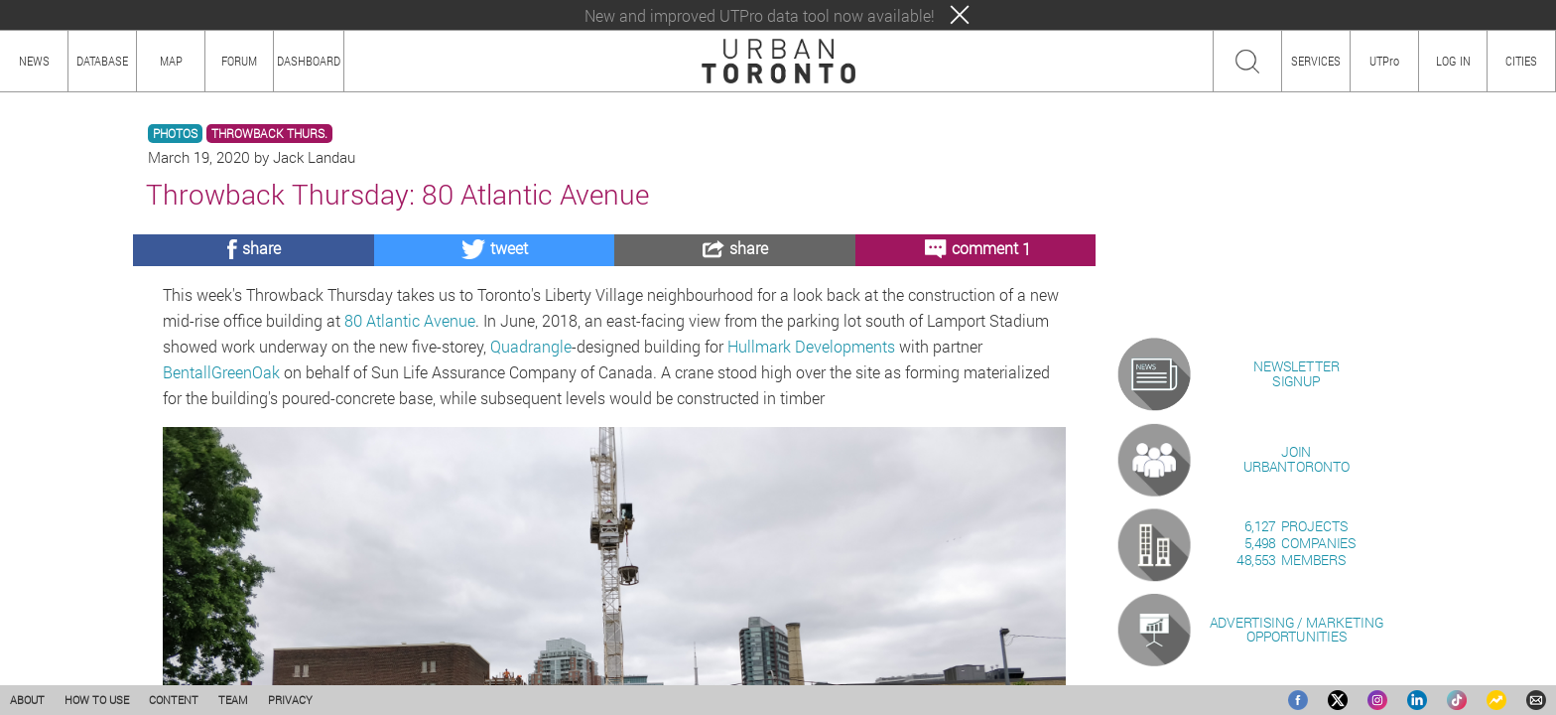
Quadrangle (531, 346)
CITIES (1521, 61)
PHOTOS (175, 133)
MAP (171, 61)
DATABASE (102, 61)
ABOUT (27, 699)
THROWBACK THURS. (269, 133)
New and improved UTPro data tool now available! (759, 15)
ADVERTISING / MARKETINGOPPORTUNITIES (1296, 629)
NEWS (34, 61)
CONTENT (173, 699)
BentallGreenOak (221, 371)
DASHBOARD (308, 61)
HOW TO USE (97, 699)
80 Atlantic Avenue (409, 320)
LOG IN (1453, 61)
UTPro (1384, 61)
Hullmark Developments (811, 346)
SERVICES (1316, 61)
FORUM (239, 61)
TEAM (233, 699)
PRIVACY (290, 699)
